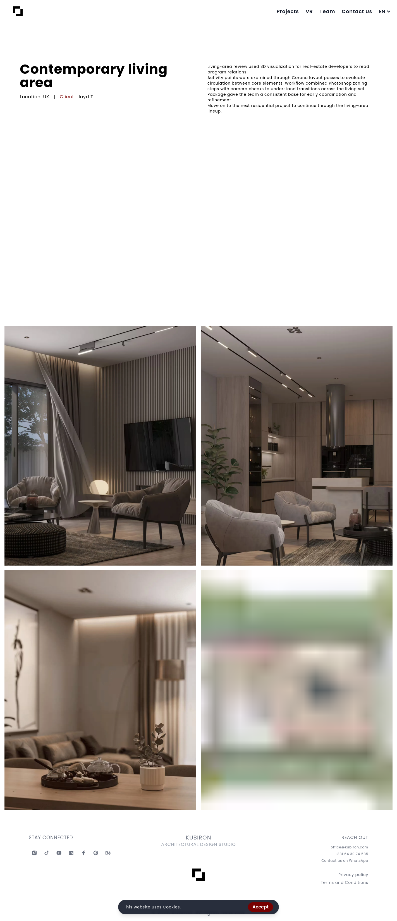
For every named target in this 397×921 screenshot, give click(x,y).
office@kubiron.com (349, 847)
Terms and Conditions (344, 882)
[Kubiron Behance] (108, 852)
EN (384, 11)
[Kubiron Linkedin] (71, 852)
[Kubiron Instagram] (34, 852)
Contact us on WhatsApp (344, 860)
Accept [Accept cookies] (260, 907)
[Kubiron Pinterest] (95, 852)
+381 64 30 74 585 (351, 854)
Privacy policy (353, 874)
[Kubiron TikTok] (46, 852)
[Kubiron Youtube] (58, 852)
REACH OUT (354, 837)
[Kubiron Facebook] (83, 852)
